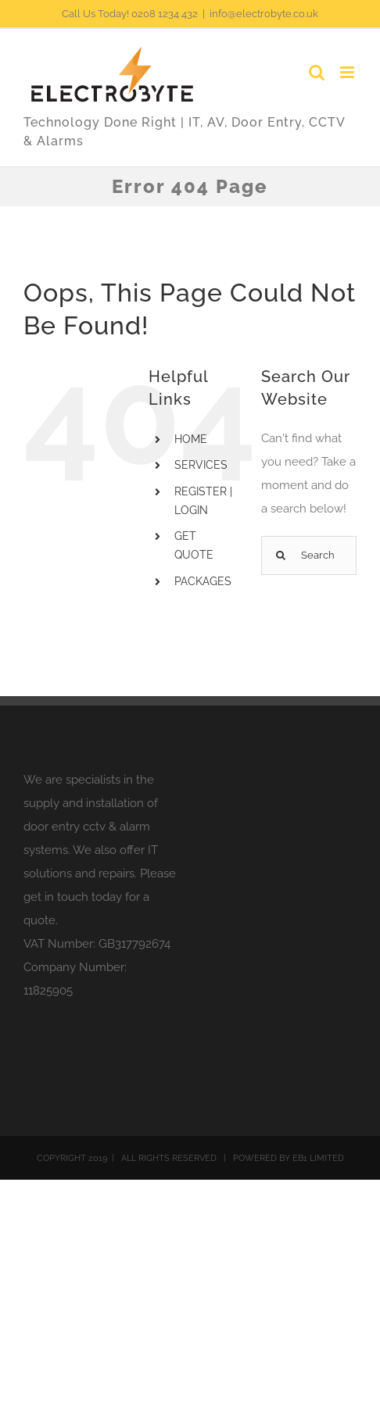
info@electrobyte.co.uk (264, 14)
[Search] (280, 555)
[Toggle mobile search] (316, 72)
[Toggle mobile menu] (348, 72)
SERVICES (201, 465)
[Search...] (309, 555)
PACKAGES (202, 581)
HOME (190, 439)
